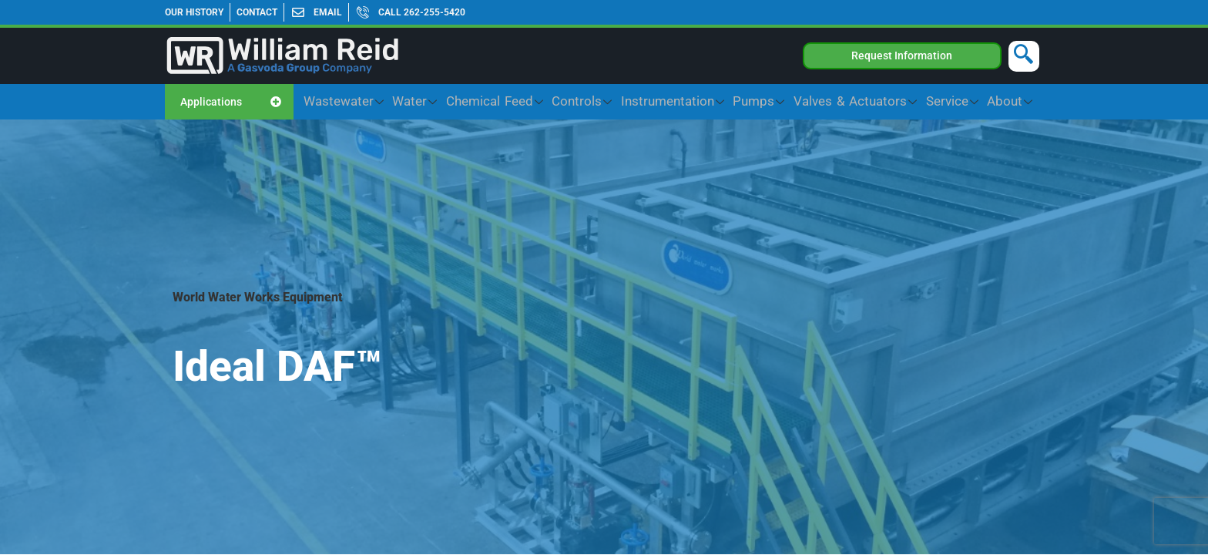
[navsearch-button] (1023, 56)
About (1017, 102)
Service (971, 102)
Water (536, 102)
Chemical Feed (600, 102)
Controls (670, 102)
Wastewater (478, 102)
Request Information (901, 55)
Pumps (814, 102)
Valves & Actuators (892, 102)
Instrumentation (744, 102)
